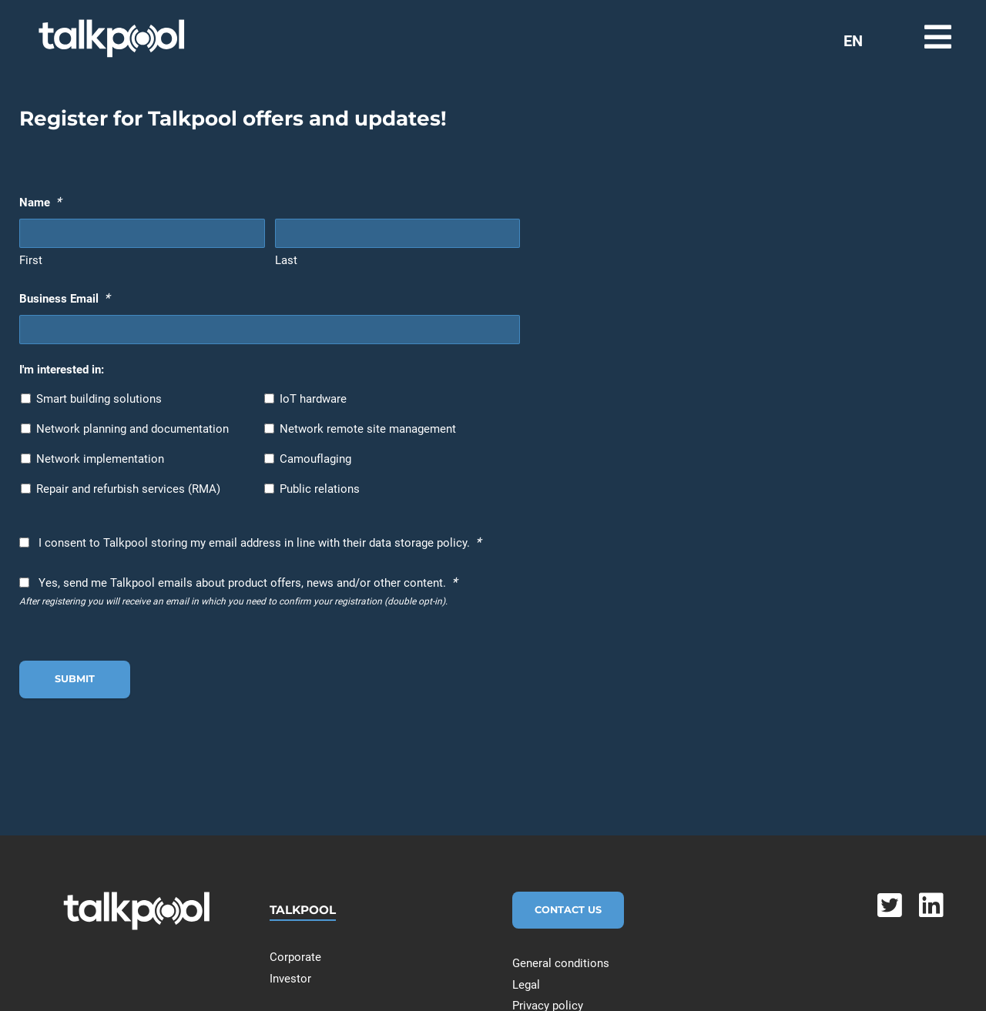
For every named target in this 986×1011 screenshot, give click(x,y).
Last (286, 260)
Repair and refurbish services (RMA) (128, 489)
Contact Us (568, 910)
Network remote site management (368, 429)
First (30, 260)
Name (40, 201)
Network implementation (100, 459)
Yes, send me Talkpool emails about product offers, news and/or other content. (248, 582)
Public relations (320, 489)
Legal (526, 985)
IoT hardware (313, 399)
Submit (75, 679)
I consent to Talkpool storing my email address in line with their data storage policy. (260, 542)
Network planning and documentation (132, 429)
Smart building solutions (99, 399)
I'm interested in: (61, 370)
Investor (290, 979)
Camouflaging (315, 459)
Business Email (64, 298)
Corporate (295, 957)
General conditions (560, 963)
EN (853, 41)
